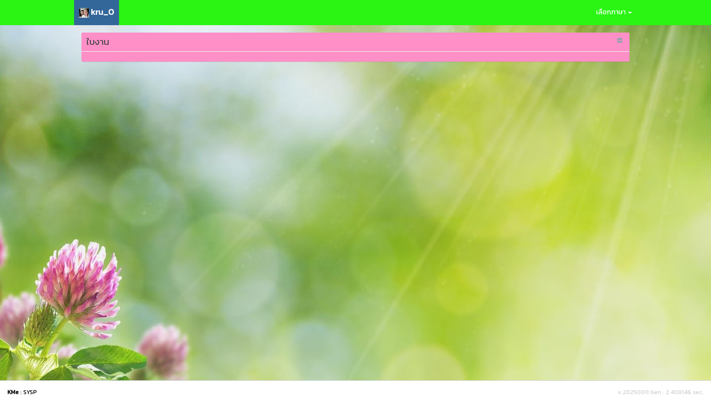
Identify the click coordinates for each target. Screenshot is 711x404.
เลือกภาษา (614, 12)
